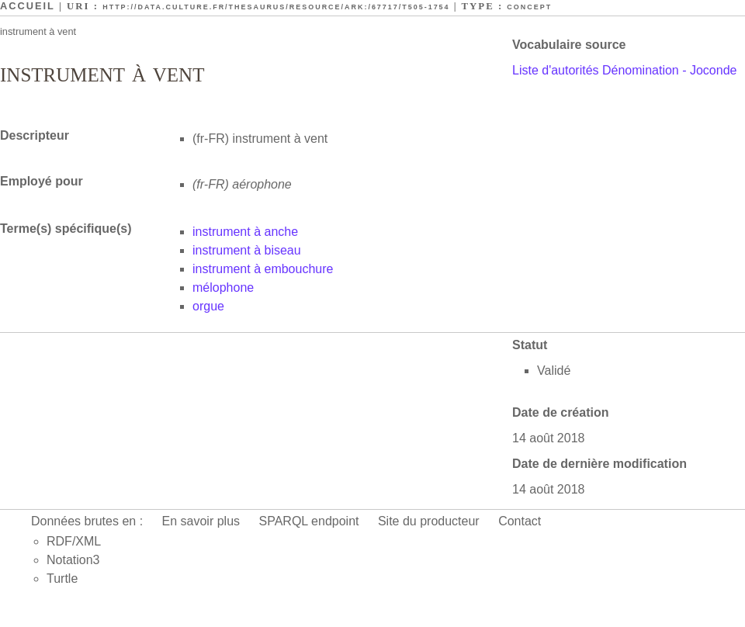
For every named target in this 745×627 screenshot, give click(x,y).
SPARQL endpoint (309, 521)
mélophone (223, 287)
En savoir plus (201, 521)
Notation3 (73, 559)
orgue (208, 306)
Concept (529, 7)
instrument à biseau (246, 250)
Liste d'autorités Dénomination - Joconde (624, 70)
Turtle (62, 578)
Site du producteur (429, 521)
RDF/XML (74, 541)
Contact (519, 521)
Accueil (27, 6)
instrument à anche (245, 231)
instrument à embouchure (262, 268)
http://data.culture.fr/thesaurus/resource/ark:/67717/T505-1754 (275, 7)
